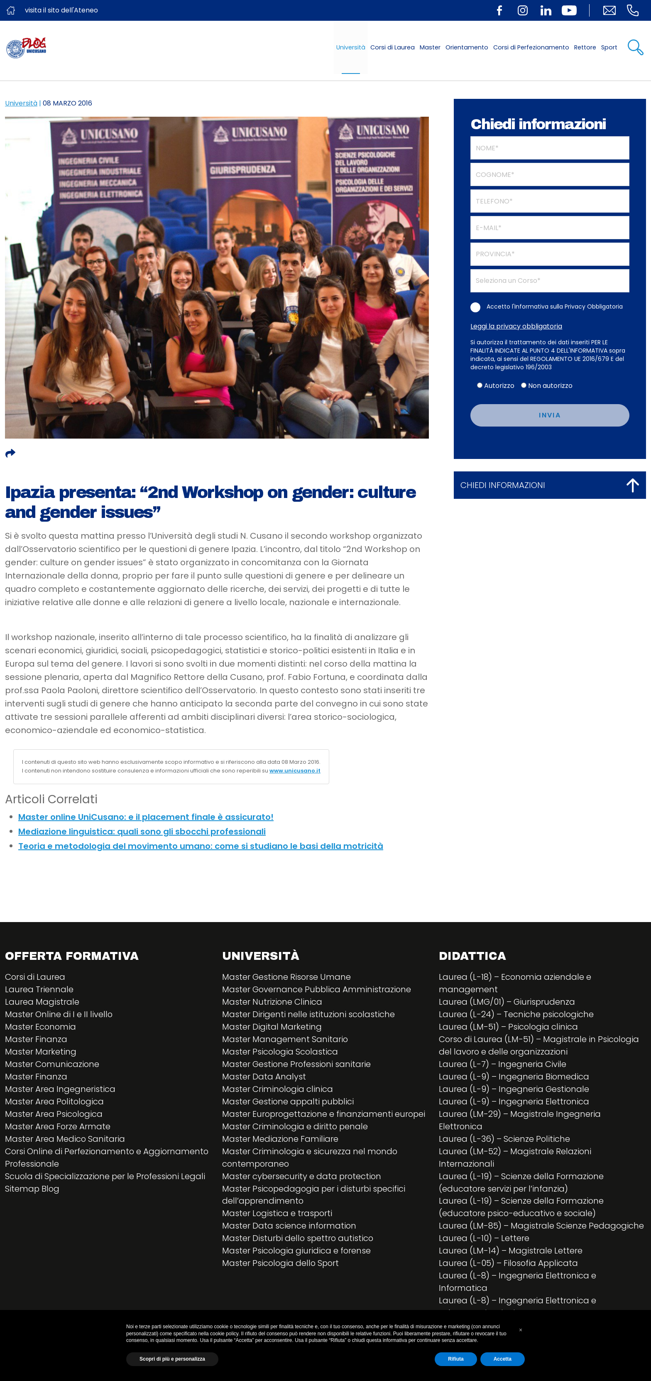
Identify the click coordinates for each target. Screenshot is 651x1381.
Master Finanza (36, 1039)
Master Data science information (289, 1226)
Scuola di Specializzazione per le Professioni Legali (106, 1176)
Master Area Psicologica (54, 1114)
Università (350, 47)
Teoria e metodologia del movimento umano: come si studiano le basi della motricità (200, 846)
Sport (609, 47)
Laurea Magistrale (42, 1002)
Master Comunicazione (52, 1064)
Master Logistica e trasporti (277, 1214)
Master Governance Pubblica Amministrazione (317, 990)
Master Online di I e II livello (59, 1014)
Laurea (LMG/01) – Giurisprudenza (507, 1002)
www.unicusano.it (295, 771)
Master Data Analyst (264, 1077)
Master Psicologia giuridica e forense (297, 1251)
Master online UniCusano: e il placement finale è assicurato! (146, 817)
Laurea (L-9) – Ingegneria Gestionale (514, 1089)
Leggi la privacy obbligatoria (516, 326)
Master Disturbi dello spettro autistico (298, 1239)
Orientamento (466, 47)
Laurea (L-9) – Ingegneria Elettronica (514, 1102)
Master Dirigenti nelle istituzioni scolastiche (309, 1014)
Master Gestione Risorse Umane (287, 977)
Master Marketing (40, 1052)
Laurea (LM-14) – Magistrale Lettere (510, 1251)
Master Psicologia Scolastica (280, 1052)
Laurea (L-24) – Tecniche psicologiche (517, 1014)
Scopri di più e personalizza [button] (172, 1359)
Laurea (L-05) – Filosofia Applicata (509, 1264)
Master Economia (41, 1027)
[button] (520, 1330)
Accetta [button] (503, 1359)
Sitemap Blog (32, 1189)
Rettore (585, 47)
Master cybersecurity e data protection (302, 1176)
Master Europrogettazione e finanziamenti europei (325, 1114)
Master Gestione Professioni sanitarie (297, 1064)
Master (430, 47)
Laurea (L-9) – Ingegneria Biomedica (514, 1077)
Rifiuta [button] (455, 1359)
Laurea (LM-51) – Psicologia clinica (509, 1027)
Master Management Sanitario (285, 1039)
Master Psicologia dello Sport (281, 1264)
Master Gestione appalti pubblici (289, 1102)
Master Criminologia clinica (278, 1089)
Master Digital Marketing (272, 1027)
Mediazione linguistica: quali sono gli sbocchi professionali (142, 831)
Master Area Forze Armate (58, 1127)
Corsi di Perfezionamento (531, 47)
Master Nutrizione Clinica (272, 1002)
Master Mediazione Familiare (280, 1139)
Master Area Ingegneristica (60, 1089)
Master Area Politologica (55, 1102)
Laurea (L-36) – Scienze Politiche (504, 1139)
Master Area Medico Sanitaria (65, 1139)
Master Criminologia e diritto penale (296, 1127)
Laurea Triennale (39, 990)
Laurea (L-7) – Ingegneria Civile (502, 1064)
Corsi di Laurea (392, 47)
